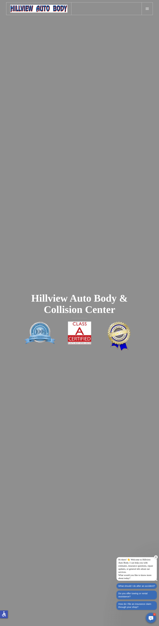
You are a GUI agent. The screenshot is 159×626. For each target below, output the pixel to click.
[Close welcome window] (156, 557)
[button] (147, 8)
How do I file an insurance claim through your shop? (134, 605)
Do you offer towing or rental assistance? (133, 595)
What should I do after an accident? (136, 586)
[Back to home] (38, 8)
